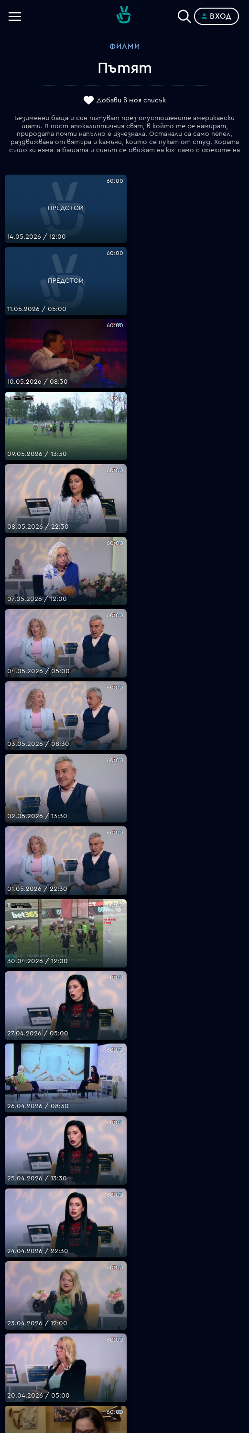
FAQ (124, 1257)
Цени (125, 1292)
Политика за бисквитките (125, 1326)
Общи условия (124, 1303)
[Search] (184, 14)
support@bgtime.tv (124, 1238)
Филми (124, 46)
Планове (124, 1269)
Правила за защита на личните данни (124, 1315)
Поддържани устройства (124, 1280)
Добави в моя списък (131, 100)
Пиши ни (124, 1338)
